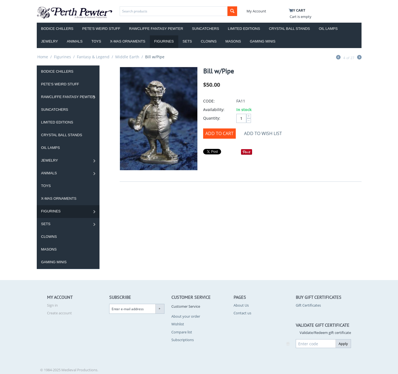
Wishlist (177, 324)
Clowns (209, 41)
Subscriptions (182, 339)
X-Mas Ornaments (127, 41)
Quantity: (211, 118)
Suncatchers (205, 29)
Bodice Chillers (57, 29)
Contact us (242, 312)
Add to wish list (263, 133)
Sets (187, 41)
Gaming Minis (262, 41)
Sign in (52, 305)
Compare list (181, 332)
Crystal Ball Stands (289, 29)
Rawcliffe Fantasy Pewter (156, 29)
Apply (343, 343)
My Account (256, 11)
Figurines (164, 41)
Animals (75, 41)
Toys (96, 41)
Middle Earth (127, 56)
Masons (233, 41)
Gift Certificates (308, 305)
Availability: (213, 109)
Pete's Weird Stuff (101, 29)
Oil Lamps (328, 29)
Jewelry (49, 41)
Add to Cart (219, 133)
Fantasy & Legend (93, 56)
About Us (241, 305)
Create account (59, 312)
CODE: (209, 101)
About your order (185, 316)
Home (42, 56)
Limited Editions (244, 29)
